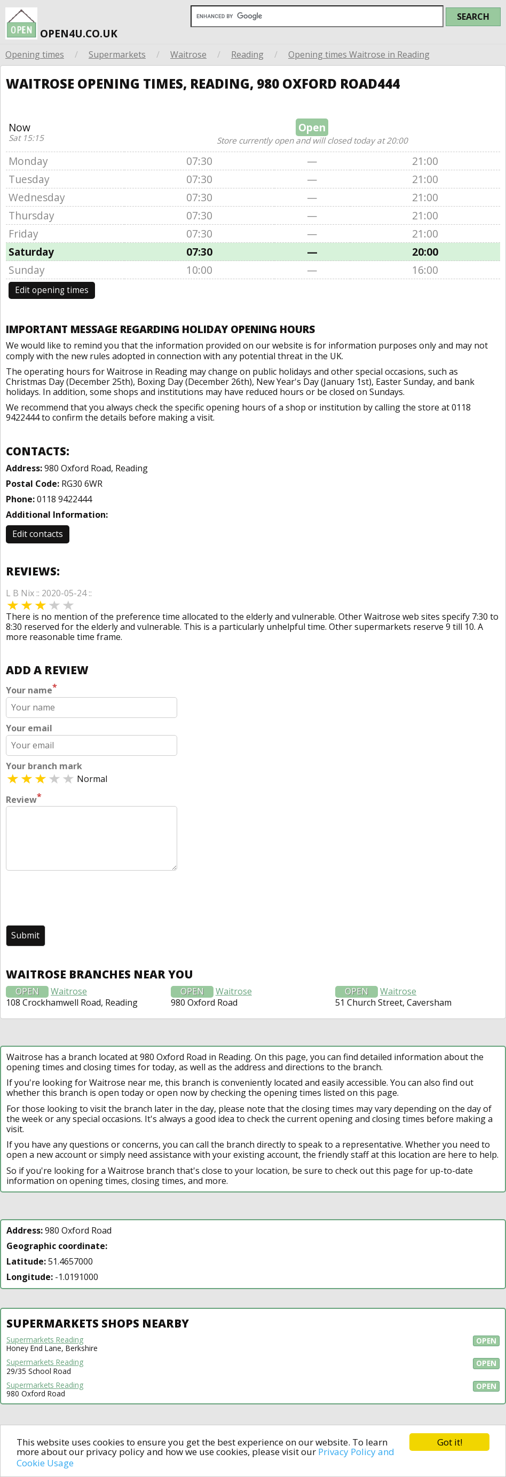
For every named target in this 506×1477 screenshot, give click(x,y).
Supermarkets (117, 54)
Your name (31, 689)
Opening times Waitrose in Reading (359, 54)
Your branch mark (44, 766)
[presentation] (87, 899)
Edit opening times (52, 290)
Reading (247, 54)
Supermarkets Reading (44, 1340)
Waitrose (188, 54)
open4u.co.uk (61, 20)
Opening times (34, 54)
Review (24, 798)
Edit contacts (37, 534)
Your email (29, 728)
